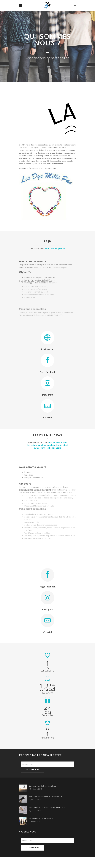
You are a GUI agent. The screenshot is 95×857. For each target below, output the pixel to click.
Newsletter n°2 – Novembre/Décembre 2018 (47, 807)
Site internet (47, 349)
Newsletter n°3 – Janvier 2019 (41, 818)
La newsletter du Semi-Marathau (42, 786)
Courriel (47, 417)
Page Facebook (48, 372)
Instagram (47, 394)
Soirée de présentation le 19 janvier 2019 (46, 796)
